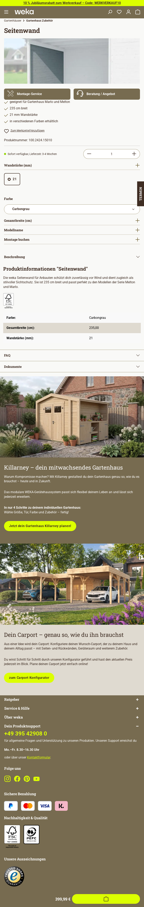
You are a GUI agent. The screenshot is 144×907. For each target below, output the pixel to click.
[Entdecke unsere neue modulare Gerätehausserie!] (72, 416)
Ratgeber (11, 715)
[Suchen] (110, 12)
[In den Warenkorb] (106, 703)
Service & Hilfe (16, 724)
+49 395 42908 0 (25, 749)
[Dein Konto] (128, 12)
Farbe (8, 199)
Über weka (13, 733)
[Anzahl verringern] (89, 154)
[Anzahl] (112, 154)
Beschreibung (14, 257)
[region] (72, 61)
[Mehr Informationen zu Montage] (37, 94)
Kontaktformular (38, 773)
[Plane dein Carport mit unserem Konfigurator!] (72, 584)
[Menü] (6, 12)
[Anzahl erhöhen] (134, 154)
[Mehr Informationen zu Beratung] (107, 94)
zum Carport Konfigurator (29, 678)
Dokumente (13, 366)
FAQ (7, 355)
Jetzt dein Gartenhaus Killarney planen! (40, 526)
